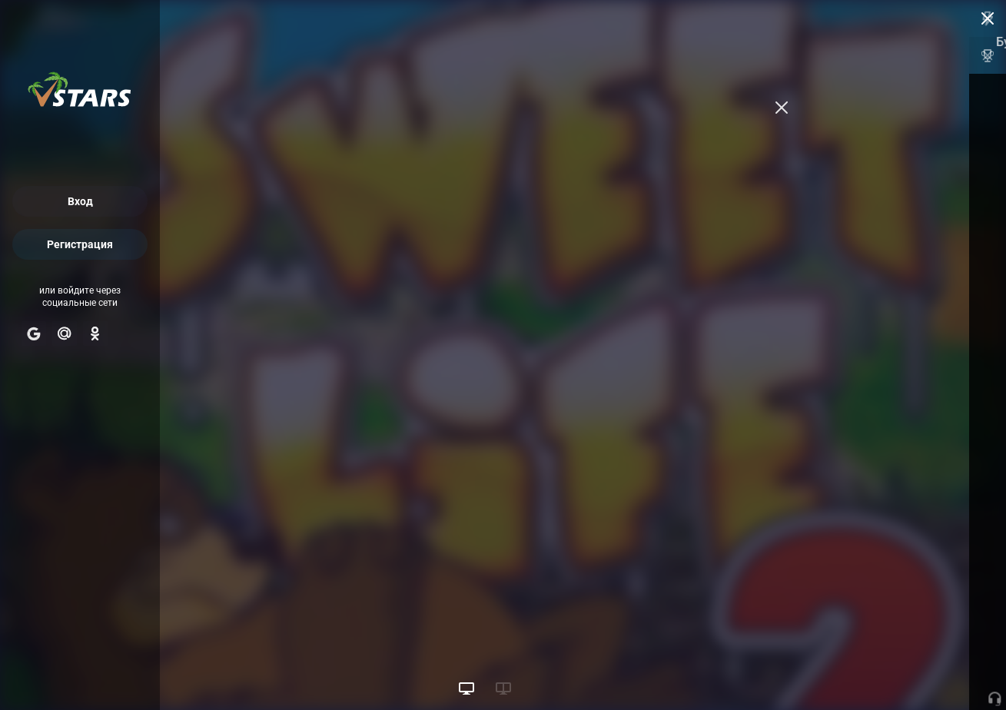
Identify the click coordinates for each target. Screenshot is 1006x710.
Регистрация (80, 244)
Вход (80, 201)
